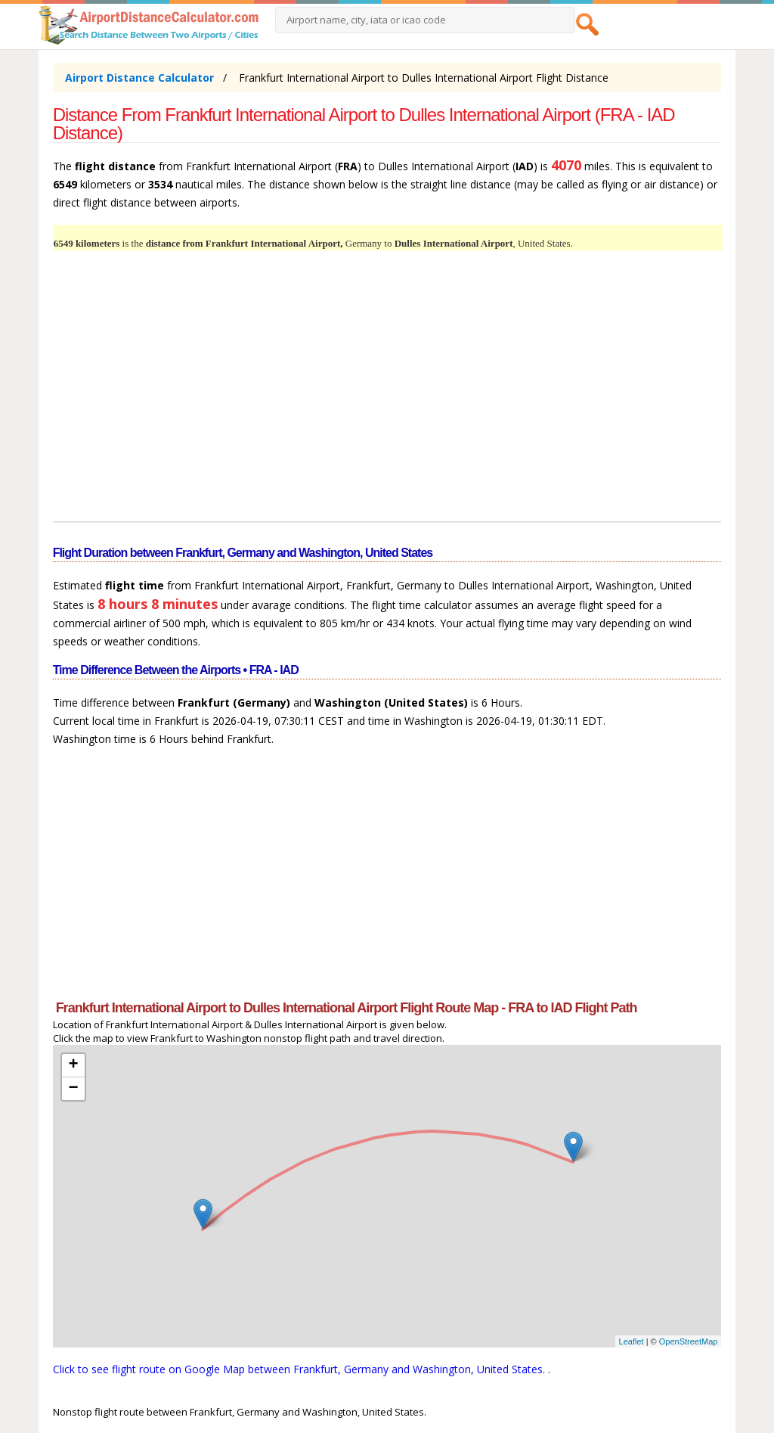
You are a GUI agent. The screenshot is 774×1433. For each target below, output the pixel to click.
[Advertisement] (387, 395)
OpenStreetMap (688, 1341)
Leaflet (631, 1341)
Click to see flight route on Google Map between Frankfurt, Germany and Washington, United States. (300, 1369)
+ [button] (74, 1065)
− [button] (74, 1088)
